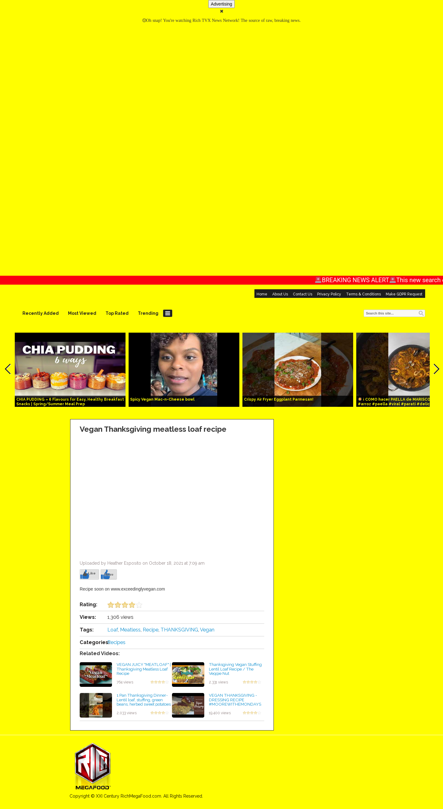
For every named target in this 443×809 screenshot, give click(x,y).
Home (262, 294)
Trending (148, 313)
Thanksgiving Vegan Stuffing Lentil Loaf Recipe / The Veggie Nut (235, 669)
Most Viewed (82, 313)
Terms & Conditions (363, 294)
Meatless (130, 630)
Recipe (150, 630)
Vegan (207, 630)
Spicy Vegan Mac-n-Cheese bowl (162, 399)
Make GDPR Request (404, 294)
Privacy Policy (329, 294)
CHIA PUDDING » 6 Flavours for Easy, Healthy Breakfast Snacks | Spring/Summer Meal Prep (70, 401)
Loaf (112, 630)
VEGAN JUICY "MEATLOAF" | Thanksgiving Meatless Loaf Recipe (144, 669)
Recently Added (40, 313)
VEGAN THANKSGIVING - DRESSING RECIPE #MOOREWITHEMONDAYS (235, 700)
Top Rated (117, 313)
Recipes (116, 642)
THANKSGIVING (179, 630)
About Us (280, 294)
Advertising (221, 4)
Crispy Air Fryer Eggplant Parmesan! (278, 399)
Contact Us (302, 294)
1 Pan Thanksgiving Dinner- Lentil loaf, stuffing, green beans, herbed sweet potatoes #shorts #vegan (144, 702)
